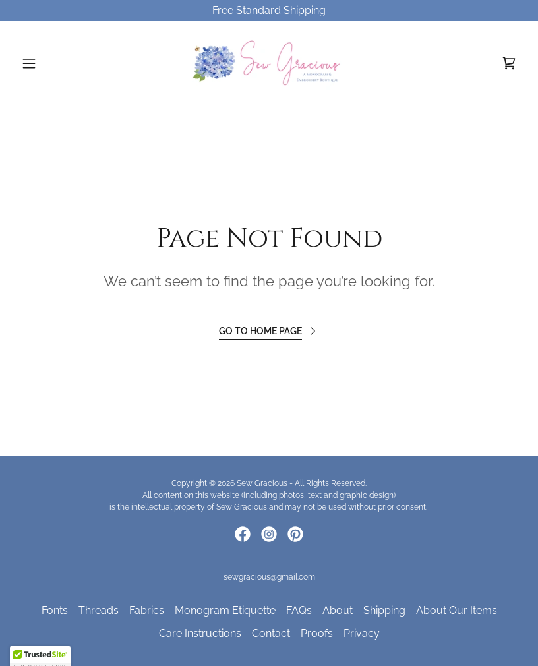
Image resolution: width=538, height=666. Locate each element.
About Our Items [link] (456, 610)
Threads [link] (98, 610)
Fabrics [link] (146, 610)
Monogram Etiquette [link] (225, 610)
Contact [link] (271, 633)
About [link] (337, 610)
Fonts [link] (55, 610)
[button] (54, 63)
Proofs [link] (317, 633)
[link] (269, 63)
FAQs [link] (299, 610)
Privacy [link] (362, 633)
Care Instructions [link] (200, 633)
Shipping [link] (384, 610)
